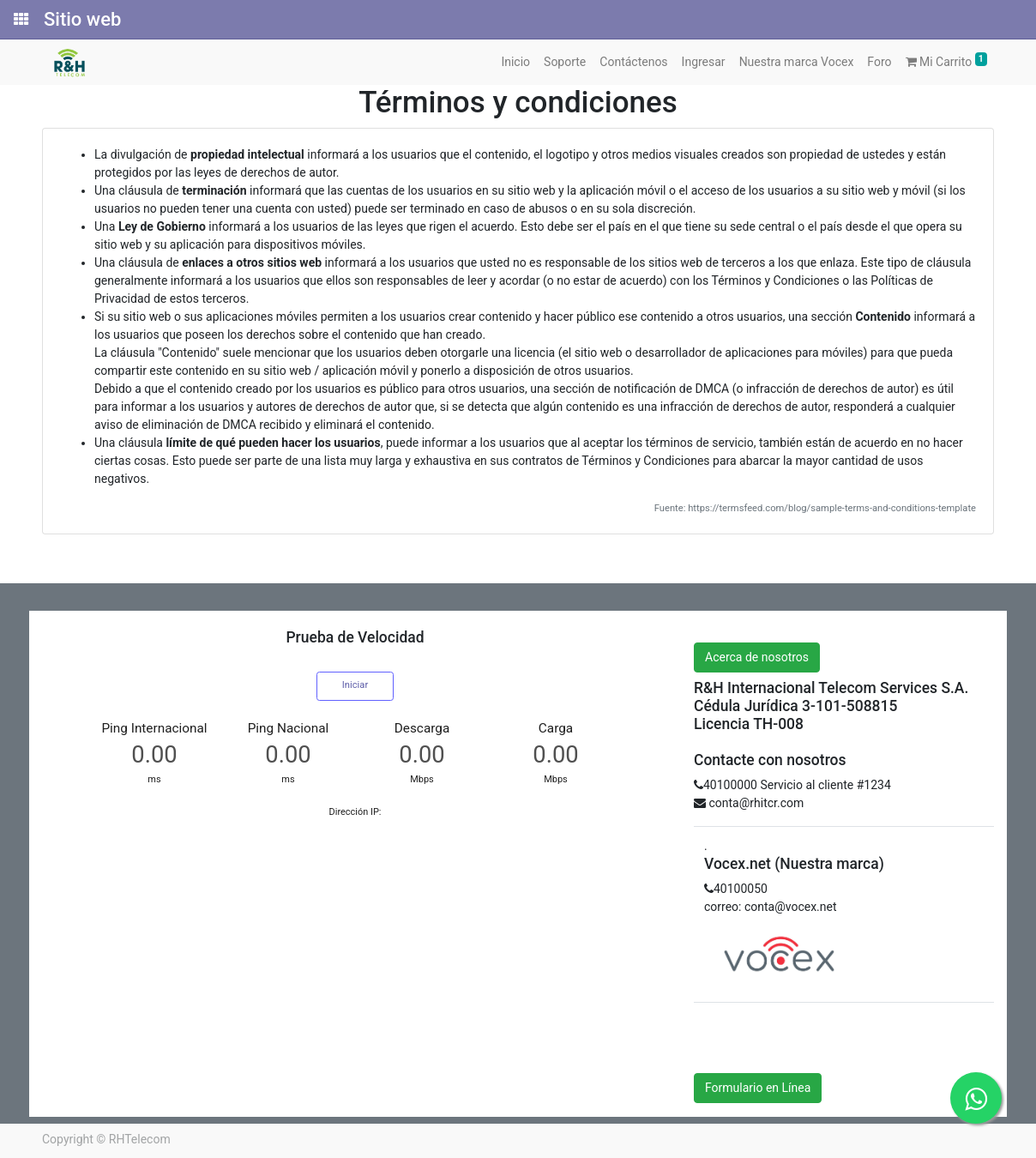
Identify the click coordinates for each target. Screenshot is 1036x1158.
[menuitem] (515, 62)
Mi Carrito (947, 60)
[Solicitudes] (19, 19)
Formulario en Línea (757, 1088)
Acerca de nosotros (757, 657)
